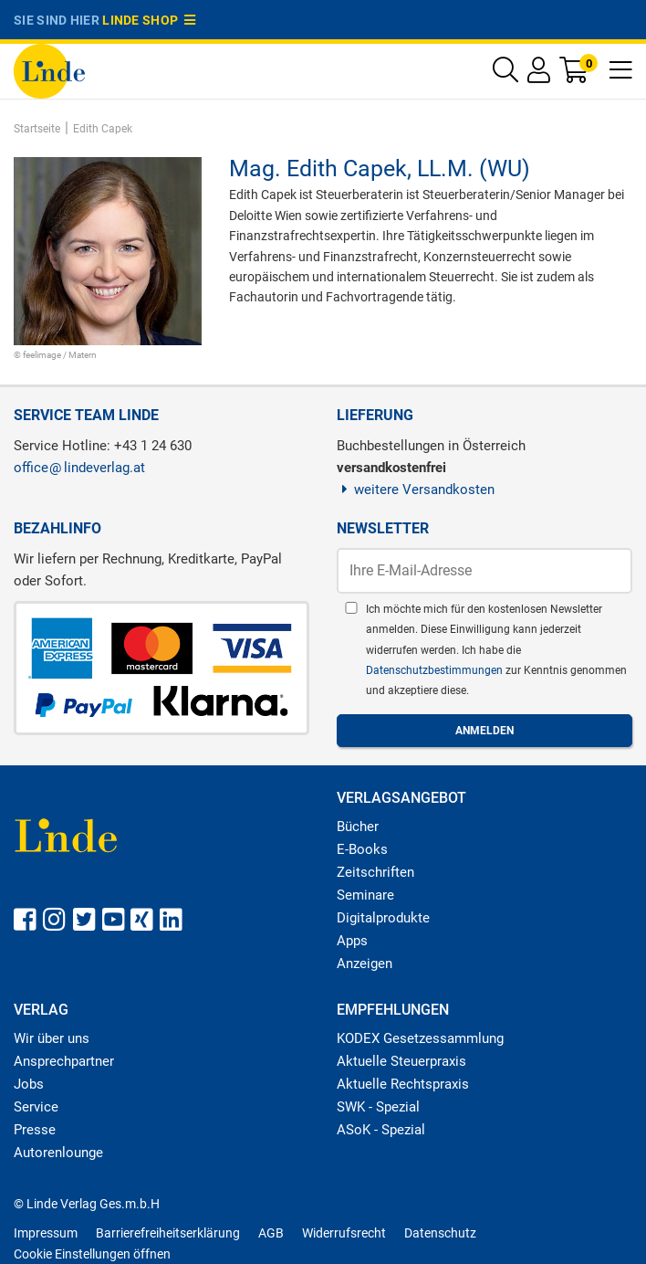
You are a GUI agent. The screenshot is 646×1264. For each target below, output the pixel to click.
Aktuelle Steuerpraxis (401, 1061)
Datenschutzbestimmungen (435, 670)
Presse (35, 1130)
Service (36, 1107)
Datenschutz (440, 1233)
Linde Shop (148, 20)
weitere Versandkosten (416, 489)
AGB (271, 1233)
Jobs (29, 1084)
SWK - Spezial (378, 1107)
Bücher (358, 826)
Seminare (365, 895)
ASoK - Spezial (381, 1130)
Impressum (46, 1233)
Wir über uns (51, 1038)
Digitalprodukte (383, 918)
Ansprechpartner (64, 1061)
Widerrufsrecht (344, 1233)
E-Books (362, 849)
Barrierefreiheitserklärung (168, 1233)
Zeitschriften (375, 872)
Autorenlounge (58, 1152)
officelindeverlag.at (79, 467)
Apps (352, 940)
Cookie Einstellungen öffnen (92, 1254)
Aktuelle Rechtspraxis (403, 1084)
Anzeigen (364, 963)
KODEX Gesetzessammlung (420, 1038)
